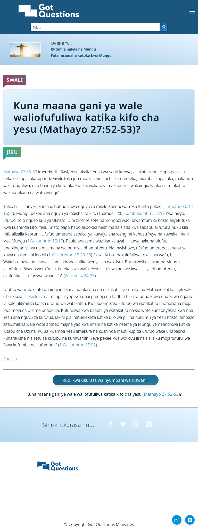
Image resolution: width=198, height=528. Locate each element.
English (10, 359)
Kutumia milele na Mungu (73, 49)
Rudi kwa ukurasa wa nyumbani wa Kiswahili (105, 380)
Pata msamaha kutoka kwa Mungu (81, 55)
